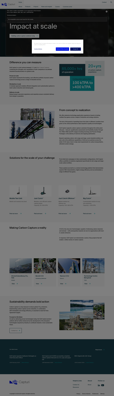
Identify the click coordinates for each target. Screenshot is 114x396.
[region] (57, 46)
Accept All (75, 49)
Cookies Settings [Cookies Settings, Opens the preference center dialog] (38, 48)
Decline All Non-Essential (62, 49)
